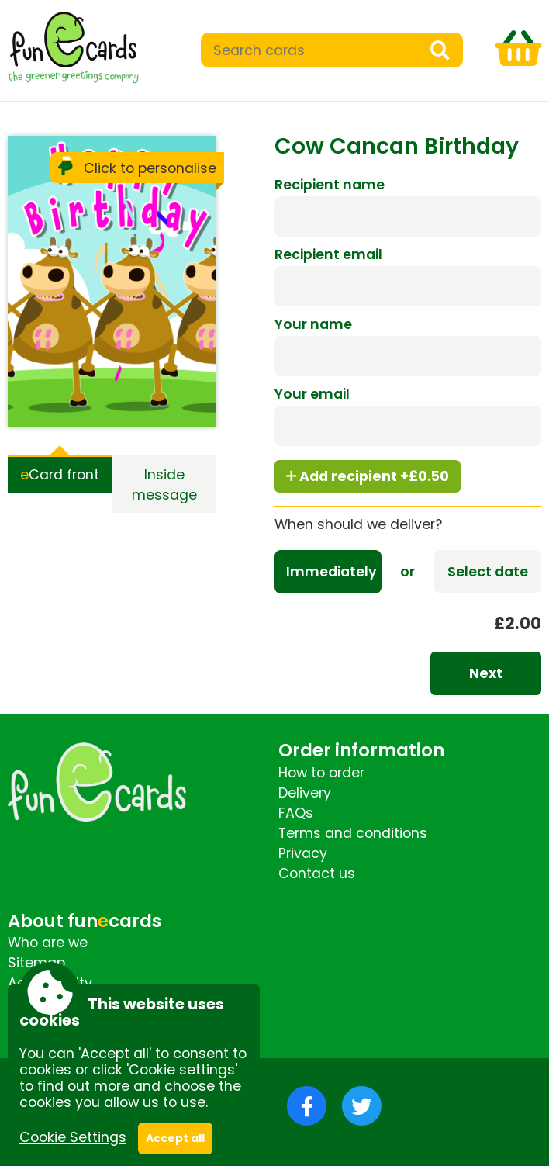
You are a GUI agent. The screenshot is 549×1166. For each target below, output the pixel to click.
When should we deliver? (358, 524)
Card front (59, 474)
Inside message (164, 484)
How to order (321, 772)
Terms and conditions (352, 833)
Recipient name (329, 184)
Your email (312, 394)
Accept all (175, 1138)
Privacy (302, 853)
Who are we (48, 942)
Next (485, 673)
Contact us (316, 873)
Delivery (304, 793)
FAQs (295, 813)
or (407, 571)
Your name (313, 324)
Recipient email (328, 254)
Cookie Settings (72, 1137)
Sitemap (36, 962)
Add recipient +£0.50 (367, 476)
